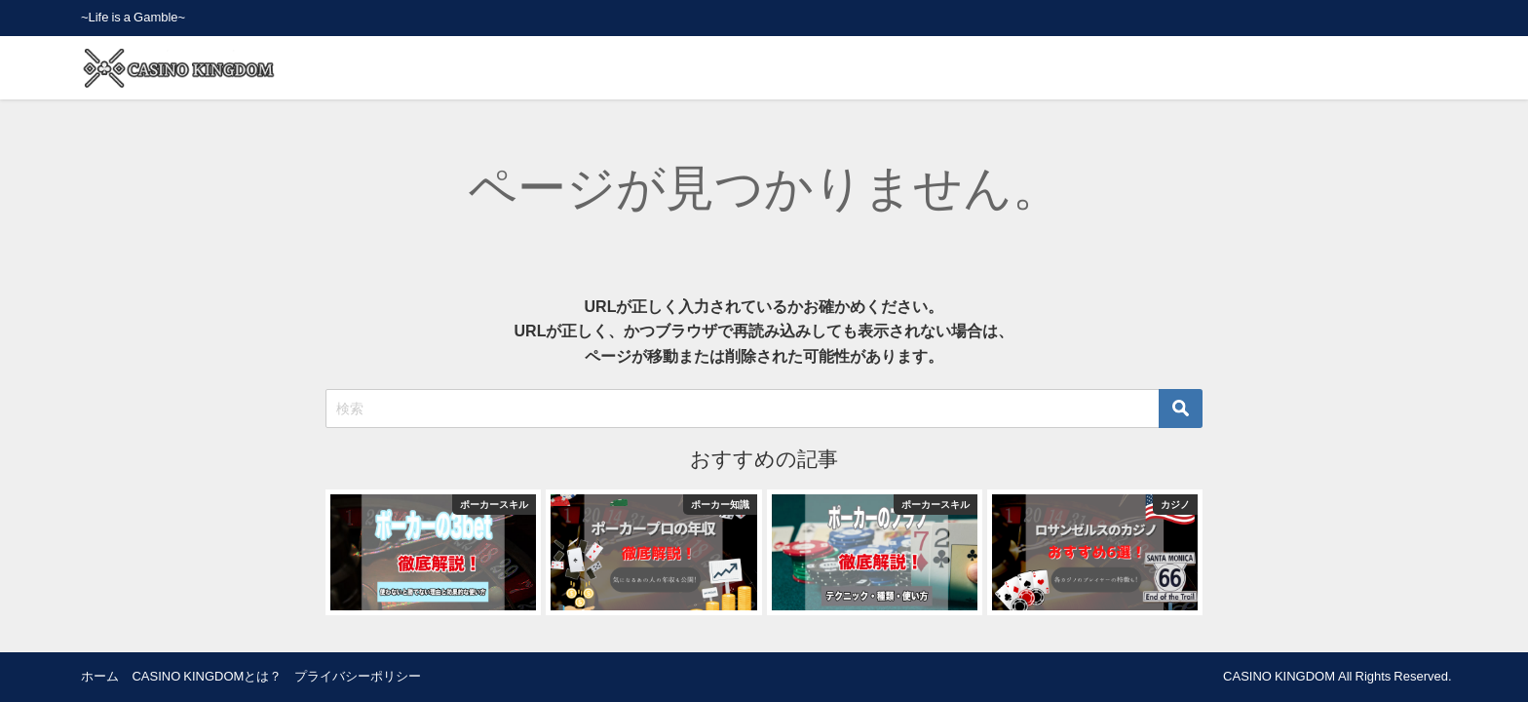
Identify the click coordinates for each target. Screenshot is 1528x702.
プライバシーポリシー (357, 676)
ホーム (100, 676)
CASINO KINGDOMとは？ (207, 676)
